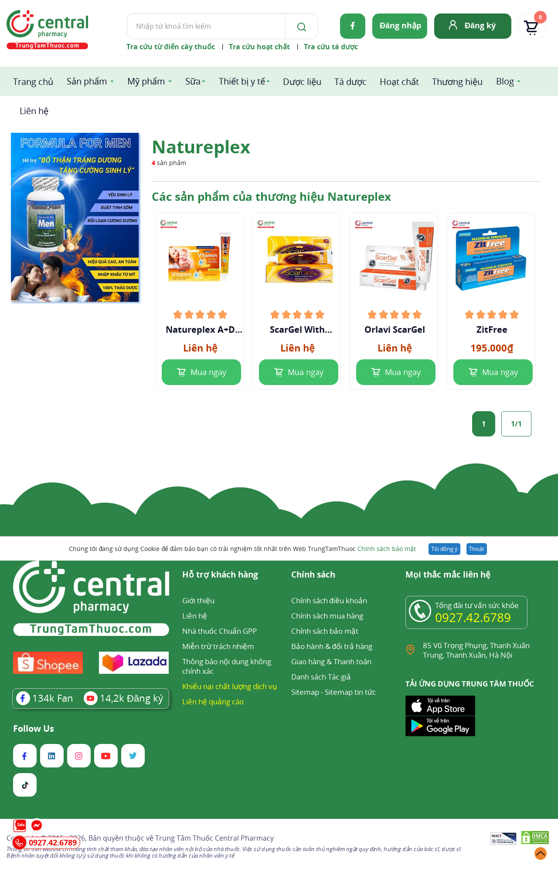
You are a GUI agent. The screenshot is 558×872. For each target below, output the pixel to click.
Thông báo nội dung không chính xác (226, 666)
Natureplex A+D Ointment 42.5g (200, 329)
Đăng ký (480, 25)
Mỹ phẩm (146, 81)
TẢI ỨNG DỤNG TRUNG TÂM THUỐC (469, 684)
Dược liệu (302, 82)
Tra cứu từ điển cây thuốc (170, 46)
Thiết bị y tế (242, 81)
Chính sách (313, 575)
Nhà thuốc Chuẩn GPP (219, 631)
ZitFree (491, 329)
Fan (44, 697)
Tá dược (350, 82)
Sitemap (305, 692)
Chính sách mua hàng (327, 616)
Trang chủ (33, 82)
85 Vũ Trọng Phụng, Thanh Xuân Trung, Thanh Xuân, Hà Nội (476, 650)
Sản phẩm (87, 81)
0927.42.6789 (473, 617)
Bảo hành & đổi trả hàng (331, 646)
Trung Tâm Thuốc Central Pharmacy (214, 838)
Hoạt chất (399, 82)
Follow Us (33, 728)
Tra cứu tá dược (331, 46)
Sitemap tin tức (350, 692)
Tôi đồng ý (444, 549)
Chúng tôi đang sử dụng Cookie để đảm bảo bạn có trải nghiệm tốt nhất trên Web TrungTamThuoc (242, 548)
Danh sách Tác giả (321, 677)
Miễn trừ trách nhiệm (218, 646)
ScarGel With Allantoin (297, 329)
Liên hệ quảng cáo (213, 701)
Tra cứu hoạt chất (259, 46)
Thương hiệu (457, 82)
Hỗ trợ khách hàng (220, 575)
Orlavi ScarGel (394, 329)
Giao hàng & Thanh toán (331, 661)
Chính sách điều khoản (329, 600)
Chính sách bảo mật (386, 548)
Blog (505, 81)
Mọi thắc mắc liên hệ (447, 575)
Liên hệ (34, 111)
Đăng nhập (400, 25)
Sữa (193, 81)
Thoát (476, 549)
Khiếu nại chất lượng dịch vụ (229, 686)
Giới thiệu (198, 600)
